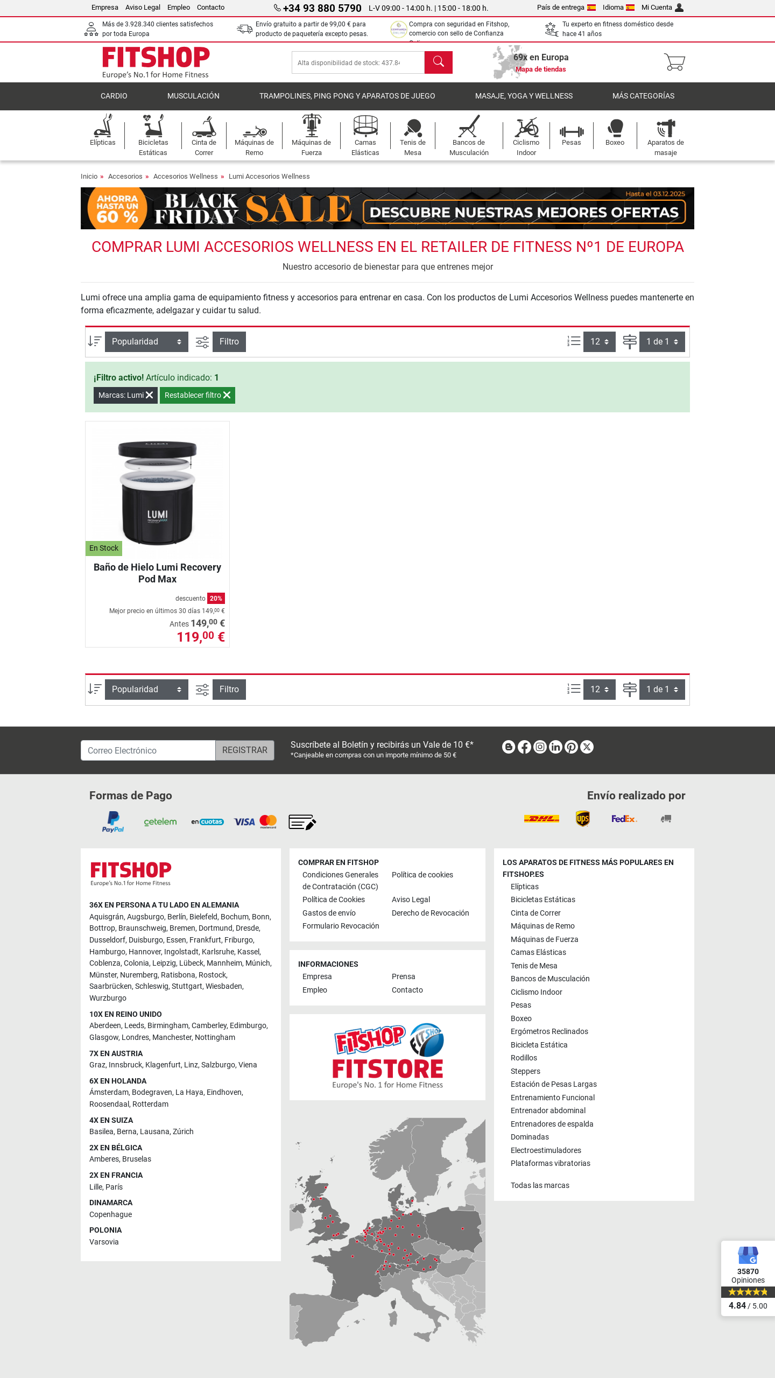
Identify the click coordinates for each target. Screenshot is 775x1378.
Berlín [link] (176, 917)
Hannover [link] (145, 952)
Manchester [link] (172, 1037)
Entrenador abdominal (548, 1110)
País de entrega (566, 7)
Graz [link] (97, 1065)
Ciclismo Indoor (536, 992)
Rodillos (524, 1058)
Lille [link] (95, 1187)
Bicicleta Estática (539, 1045)
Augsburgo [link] (145, 917)
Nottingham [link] (215, 1037)
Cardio (114, 99)
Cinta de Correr (536, 913)
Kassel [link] (248, 952)
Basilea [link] (101, 1131)
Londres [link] (135, 1037)
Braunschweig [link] (142, 928)
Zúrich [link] (183, 1131)
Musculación (193, 99)
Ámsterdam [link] (109, 1092)
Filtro (229, 344)
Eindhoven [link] (224, 1092)
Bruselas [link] (136, 1159)
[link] (509, 749)
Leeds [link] (134, 1025)
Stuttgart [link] (187, 986)
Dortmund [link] (215, 928)
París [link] (114, 1187)
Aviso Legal (142, 7)
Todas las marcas (540, 1185)
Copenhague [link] (110, 1214)
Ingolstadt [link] (181, 952)
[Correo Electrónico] (148, 750)
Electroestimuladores (546, 1150)
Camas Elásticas (538, 952)
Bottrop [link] (102, 928)
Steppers (525, 1071)
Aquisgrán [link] (106, 917)
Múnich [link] (257, 963)
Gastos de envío (329, 913)
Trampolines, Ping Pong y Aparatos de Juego (347, 99)
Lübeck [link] (191, 963)
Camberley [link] (209, 1025)
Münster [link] (103, 975)
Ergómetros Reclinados (549, 1031)
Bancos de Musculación (550, 978)
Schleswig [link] (151, 986)
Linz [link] (191, 1065)
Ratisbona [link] (178, 975)
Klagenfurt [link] (163, 1065)
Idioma (619, 7)
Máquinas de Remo (543, 926)
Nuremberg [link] (139, 975)
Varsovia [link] (104, 1242)
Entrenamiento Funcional (553, 1097)
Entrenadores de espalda (552, 1124)
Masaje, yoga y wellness (524, 99)
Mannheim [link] (224, 963)
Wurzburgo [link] (107, 998)
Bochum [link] (235, 917)
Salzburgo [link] (218, 1065)
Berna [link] (127, 1131)
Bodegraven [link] (152, 1092)
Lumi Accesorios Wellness (269, 179)
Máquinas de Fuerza (545, 939)
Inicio (89, 179)
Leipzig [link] (164, 963)
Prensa (403, 976)
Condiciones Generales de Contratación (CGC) (340, 880)
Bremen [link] (182, 928)
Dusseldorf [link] (107, 940)
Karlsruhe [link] (218, 952)
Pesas (521, 1005)
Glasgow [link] (103, 1037)
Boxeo (521, 1018)
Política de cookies (422, 875)
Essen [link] (176, 940)
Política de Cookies (333, 899)
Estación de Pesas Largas (554, 1084)
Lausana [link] (155, 1131)
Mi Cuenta (663, 7)
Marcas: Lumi (125, 398)
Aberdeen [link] (105, 1025)
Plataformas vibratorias (550, 1163)
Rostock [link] (212, 975)
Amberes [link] (104, 1159)
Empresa (104, 7)
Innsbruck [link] (125, 1065)
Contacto (210, 7)
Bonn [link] (261, 917)
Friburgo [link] (238, 940)
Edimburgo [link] (248, 1025)
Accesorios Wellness (185, 179)
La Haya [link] (189, 1092)
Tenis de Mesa (534, 966)
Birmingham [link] (167, 1025)
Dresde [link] (247, 928)
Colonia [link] (136, 963)
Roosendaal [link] (109, 1104)
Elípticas (525, 886)
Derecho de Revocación (430, 913)
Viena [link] (247, 1065)
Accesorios (125, 179)
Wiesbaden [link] (224, 986)
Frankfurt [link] (205, 940)
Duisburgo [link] (146, 940)
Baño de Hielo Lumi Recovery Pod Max (157, 576)
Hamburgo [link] (107, 952)
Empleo (178, 7)
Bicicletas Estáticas (543, 899)
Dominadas (530, 1137)
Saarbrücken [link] (110, 986)
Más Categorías (643, 99)
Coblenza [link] (105, 963)
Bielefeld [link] (203, 917)
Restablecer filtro (197, 398)
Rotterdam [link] (150, 1104)
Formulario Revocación (340, 926)
